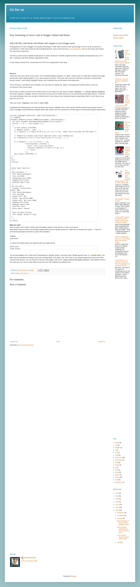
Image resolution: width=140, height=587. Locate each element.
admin (117, 443)
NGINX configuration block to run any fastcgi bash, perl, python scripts (122, 239)
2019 (117, 499)
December (120, 513)
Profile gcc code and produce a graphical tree (121, 80)
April (119, 542)
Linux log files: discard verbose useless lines (123, 537)
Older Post (101, 341)
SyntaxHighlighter (75, 49)
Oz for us (17, 10)
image (117, 465)
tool (116, 480)
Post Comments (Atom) (26, 345)
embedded (118, 460)
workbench (118, 482)
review (117, 477)
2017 (117, 504)
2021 (117, 493)
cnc (116, 452)
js (27, 273)
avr (116, 445)
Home (58, 341)
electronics (118, 457)
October (120, 518)
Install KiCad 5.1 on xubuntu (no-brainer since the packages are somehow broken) (122, 262)
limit (116, 470)
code (21, 273)
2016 (117, 507)
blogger (17, 273)
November (120, 515)
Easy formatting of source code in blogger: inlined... (123, 522)
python (117, 475)
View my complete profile (29, 561)
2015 (117, 510)
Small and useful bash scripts (120, 36)
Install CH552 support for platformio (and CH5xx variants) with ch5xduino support (122, 219)
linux (116, 472)
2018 (117, 502)
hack (25, 273)
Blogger (73, 576)
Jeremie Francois (30, 558)
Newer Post (14, 341)
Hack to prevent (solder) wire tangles (127, 150)
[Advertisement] (121, 320)
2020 (117, 496)
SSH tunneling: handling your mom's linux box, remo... (123, 529)
